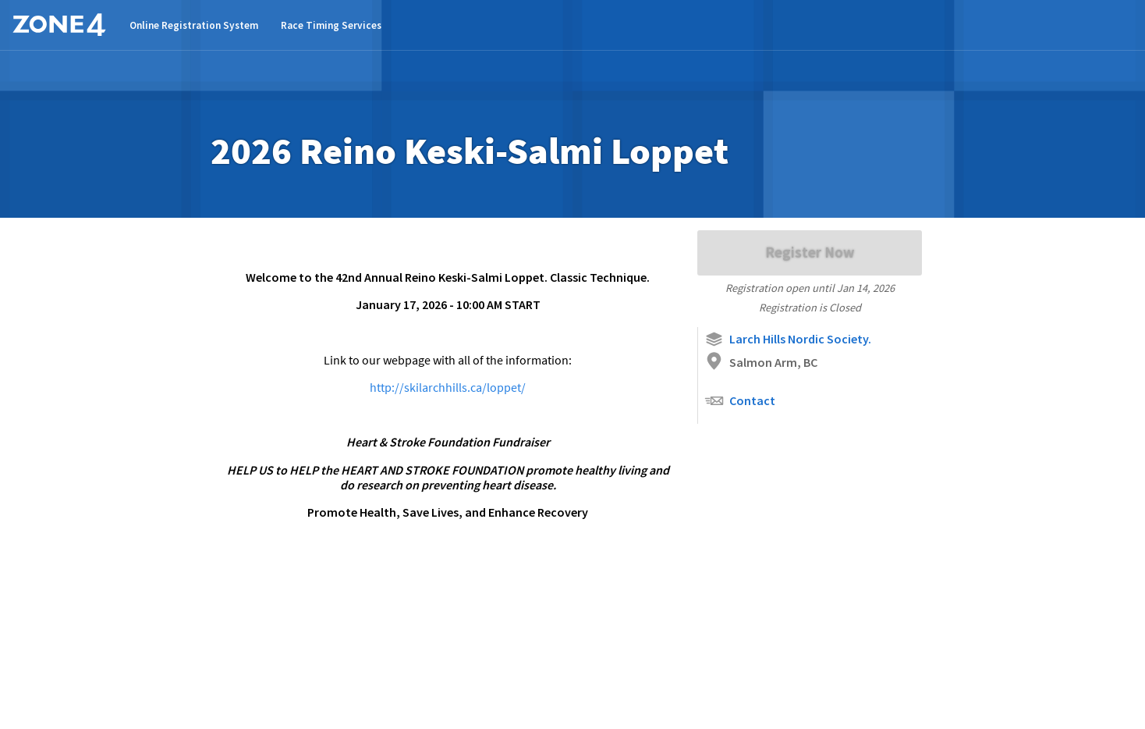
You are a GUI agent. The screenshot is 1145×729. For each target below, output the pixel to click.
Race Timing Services (331, 25)
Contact (739, 401)
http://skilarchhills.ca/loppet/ (448, 387)
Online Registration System (193, 25)
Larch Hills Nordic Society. (787, 339)
